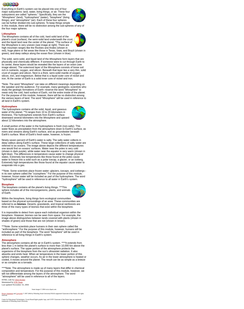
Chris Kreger (20, 280)
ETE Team (18, 282)
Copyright (19, 293)
